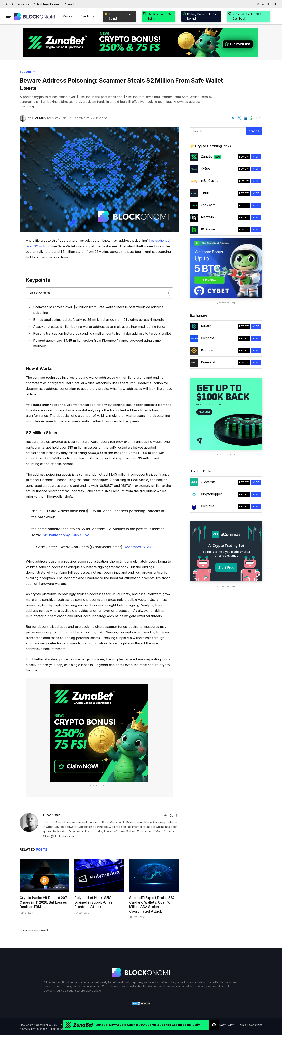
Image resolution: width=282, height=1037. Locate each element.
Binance (207, 350)
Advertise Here (99, 785)
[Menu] (8, 16)
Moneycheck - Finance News (49, 1028)
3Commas (208, 482)
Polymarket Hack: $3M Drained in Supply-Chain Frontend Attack (93, 902)
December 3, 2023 (139, 547)
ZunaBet (211, 156)
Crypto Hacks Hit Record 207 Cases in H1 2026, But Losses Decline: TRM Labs (43, 902)
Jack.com (208, 205)
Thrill (205, 193)
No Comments (79, 118)
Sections (87, 16)
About (9, 4)
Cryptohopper (211, 494)
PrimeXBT (208, 362)
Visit (256, 156)
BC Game (208, 229)
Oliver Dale (38, 118)
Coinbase (208, 338)
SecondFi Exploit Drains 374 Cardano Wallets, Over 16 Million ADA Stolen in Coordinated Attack (151, 904)
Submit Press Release (47, 4)
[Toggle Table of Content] (164, 293)
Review (244, 156)
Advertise (23, 4)
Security (27, 71)
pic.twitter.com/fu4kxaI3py (66, 535)
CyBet (205, 168)
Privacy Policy (225, 1024)
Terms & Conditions (250, 1024)
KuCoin (206, 326)
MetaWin (207, 217)
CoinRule (207, 506)
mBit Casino (209, 181)
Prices (67, 16)
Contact (69, 4)
